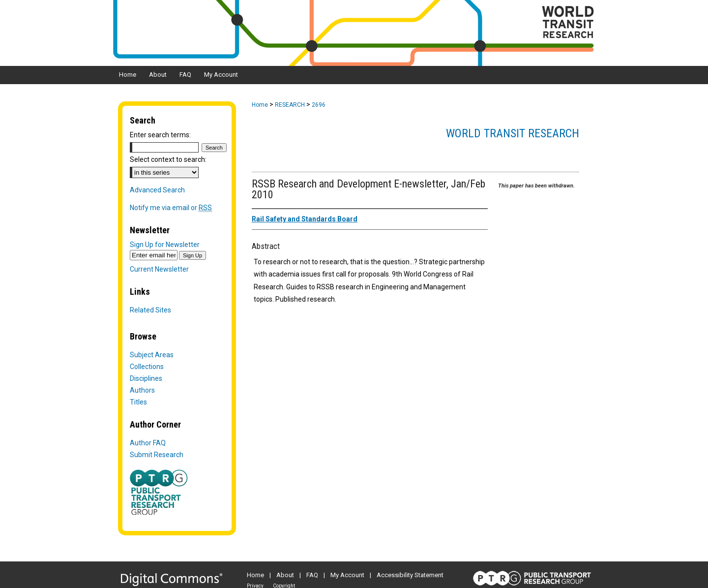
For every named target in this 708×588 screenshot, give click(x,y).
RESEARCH (290, 104)
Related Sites (150, 310)
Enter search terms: (160, 135)
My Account (347, 575)
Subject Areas (152, 355)
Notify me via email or (171, 208)
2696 (318, 104)
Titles (138, 402)
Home (260, 104)
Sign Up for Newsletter (165, 244)
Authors (142, 390)
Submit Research (156, 455)
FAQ (312, 575)
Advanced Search (157, 190)
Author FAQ (148, 443)
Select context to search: (168, 159)
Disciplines (146, 378)
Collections (147, 367)
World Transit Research (512, 133)
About (285, 575)
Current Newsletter (159, 269)
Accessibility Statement (410, 575)
